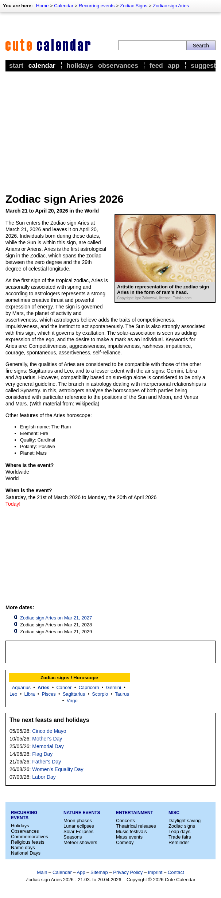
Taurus (122, 694)
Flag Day (42, 754)
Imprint (155, 872)
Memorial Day (47, 746)
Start (16, 65)
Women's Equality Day (57, 769)
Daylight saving (184, 820)
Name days (23, 847)
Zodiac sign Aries (171, 5)
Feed (156, 65)
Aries (44, 687)
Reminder (178, 842)
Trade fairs (179, 837)
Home (42, 5)
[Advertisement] (110, 128)
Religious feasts (27, 842)
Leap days (179, 831)
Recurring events (97, 5)
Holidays (79, 65)
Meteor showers (80, 842)
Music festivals (131, 831)
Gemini (113, 687)
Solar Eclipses (78, 831)
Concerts (125, 820)
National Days (25, 853)
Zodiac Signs (133, 5)
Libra (29, 694)
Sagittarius (74, 694)
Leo (13, 694)
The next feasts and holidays (49, 720)
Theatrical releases (136, 826)
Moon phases (77, 820)
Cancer (63, 687)
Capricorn (88, 687)
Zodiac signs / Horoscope (69, 677)
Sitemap (99, 872)
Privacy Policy (128, 872)
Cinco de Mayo (49, 731)
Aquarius (21, 687)
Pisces (49, 694)
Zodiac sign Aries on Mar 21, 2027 (56, 618)
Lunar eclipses (78, 826)
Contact (176, 872)
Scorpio (100, 694)
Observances (118, 65)
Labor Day (44, 777)
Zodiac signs (181, 826)
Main (42, 872)
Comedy (124, 842)
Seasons (72, 837)
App (173, 65)
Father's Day (46, 762)
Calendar (63, 5)
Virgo (72, 700)
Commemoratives (29, 836)
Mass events (129, 837)
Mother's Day (47, 739)
